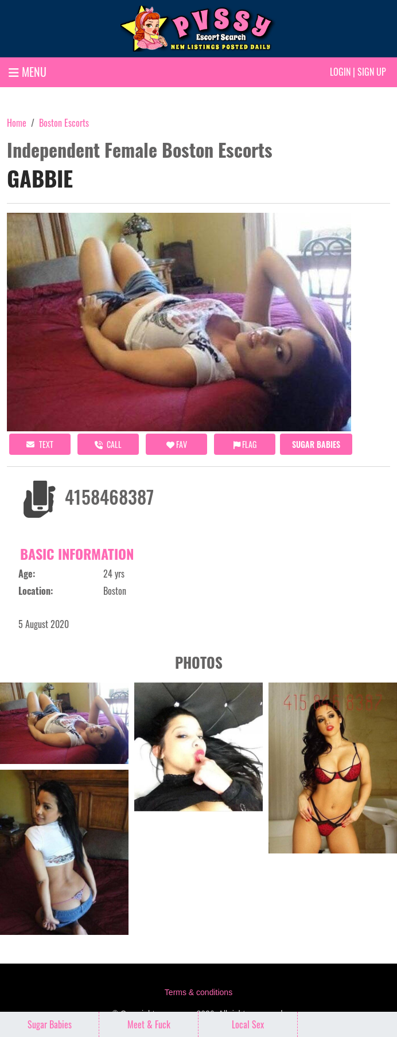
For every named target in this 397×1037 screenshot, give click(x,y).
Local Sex (248, 1024)
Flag (244, 444)
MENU (27, 71)
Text (39, 444)
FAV (176, 444)
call (108, 444)
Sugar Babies (316, 444)
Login (340, 72)
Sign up (371, 72)
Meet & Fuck (148, 1024)
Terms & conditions (198, 992)
